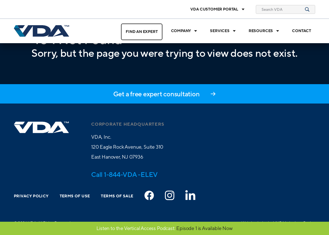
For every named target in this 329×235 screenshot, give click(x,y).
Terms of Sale (117, 196)
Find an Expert (141, 31)
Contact (301, 31)
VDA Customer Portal (217, 9)
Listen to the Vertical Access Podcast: (135, 228)
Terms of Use (75, 196)
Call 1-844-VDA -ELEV (124, 174)
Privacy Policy (31, 196)
